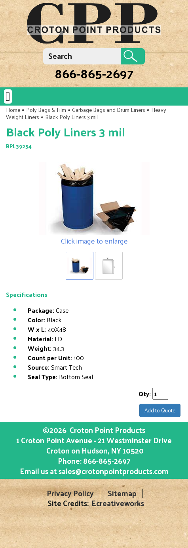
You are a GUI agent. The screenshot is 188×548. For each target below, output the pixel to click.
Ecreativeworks (117, 503)
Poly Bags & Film (46, 110)
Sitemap (122, 493)
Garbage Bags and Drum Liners (108, 110)
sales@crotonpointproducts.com (114, 471)
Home (13, 110)
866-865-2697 (94, 73)
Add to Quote (159, 410)
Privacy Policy (70, 493)
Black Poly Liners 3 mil (71, 117)
